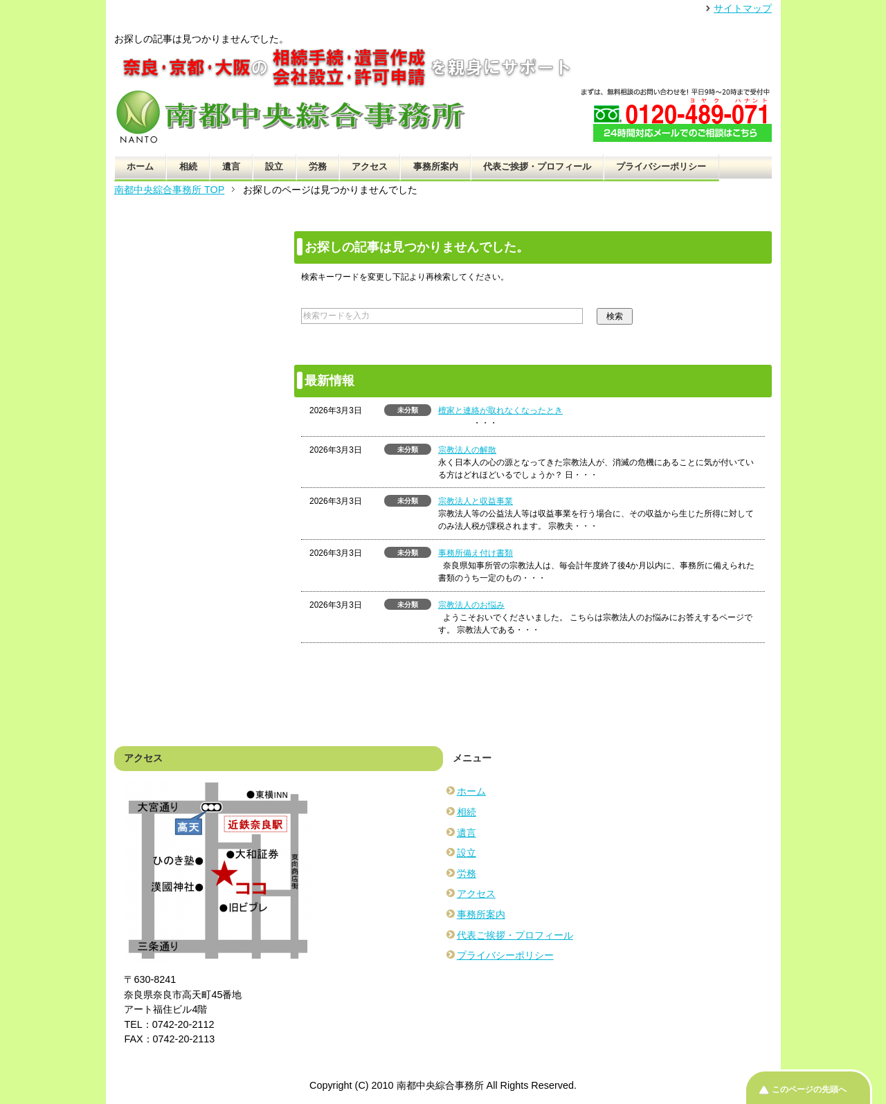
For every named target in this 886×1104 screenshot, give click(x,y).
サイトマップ (743, 8)
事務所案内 (435, 166)
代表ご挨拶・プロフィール (537, 166)
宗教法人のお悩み (471, 605)
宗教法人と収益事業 (475, 501)
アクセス (370, 166)
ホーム (140, 166)
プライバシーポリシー (661, 166)
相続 (188, 166)
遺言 (231, 166)
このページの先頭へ (809, 1089)
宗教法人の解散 (467, 450)
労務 (318, 166)
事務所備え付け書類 (475, 553)
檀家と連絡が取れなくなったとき (500, 410)
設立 (274, 166)
